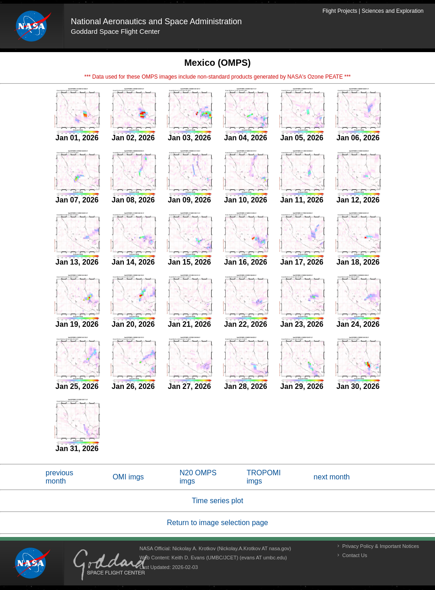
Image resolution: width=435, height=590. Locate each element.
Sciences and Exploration (393, 11)
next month (331, 477)
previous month (59, 477)
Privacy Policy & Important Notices (380, 546)
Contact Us (354, 555)
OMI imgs (127, 477)
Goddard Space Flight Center (115, 31)
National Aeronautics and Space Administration (156, 21)
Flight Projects (340, 11)
